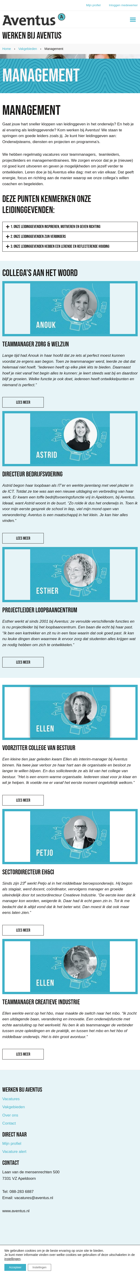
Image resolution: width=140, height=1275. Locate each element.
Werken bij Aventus (31, 35)
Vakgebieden (27, 49)
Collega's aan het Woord (40, 273)
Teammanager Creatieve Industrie (41, 1002)
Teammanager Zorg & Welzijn (35, 344)
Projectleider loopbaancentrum (39, 610)
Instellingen (39, 1267)
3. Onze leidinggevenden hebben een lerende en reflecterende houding (60, 246)
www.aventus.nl (15, 1211)
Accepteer (15, 1267)
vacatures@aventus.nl (33, 1198)
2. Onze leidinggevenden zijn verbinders (38, 236)
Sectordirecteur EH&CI (28, 872)
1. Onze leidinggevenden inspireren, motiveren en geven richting (55, 226)
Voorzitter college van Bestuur (38, 748)
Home (6, 49)
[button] (133, 19)
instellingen (12, 1259)
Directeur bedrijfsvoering (32, 474)
